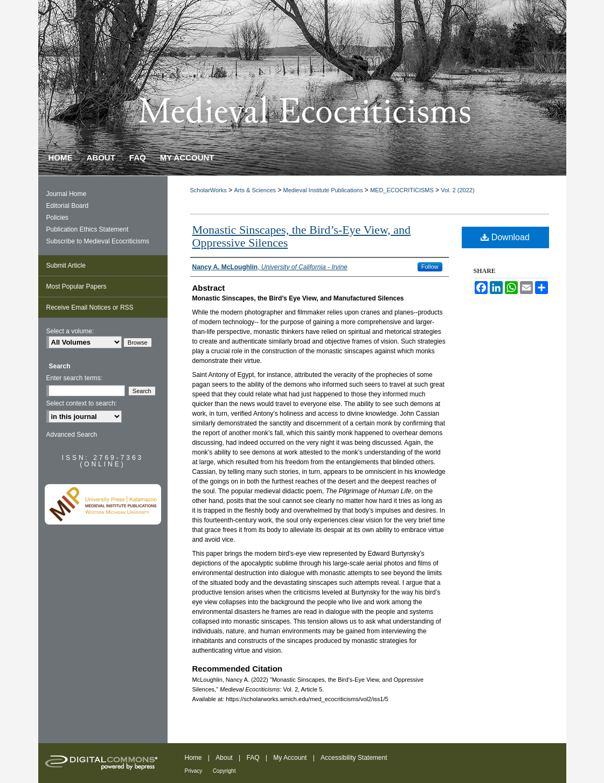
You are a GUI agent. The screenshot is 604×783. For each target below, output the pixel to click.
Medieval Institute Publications (324, 190)
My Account (290, 757)
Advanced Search (72, 434)
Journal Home (66, 194)
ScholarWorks (208, 190)
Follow (430, 266)
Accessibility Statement (354, 757)
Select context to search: (81, 403)
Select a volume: (70, 331)
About (224, 757)
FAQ (252, 757)
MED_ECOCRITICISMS (402, 190)
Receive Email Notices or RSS (90, 307)
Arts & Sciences (255, 190)
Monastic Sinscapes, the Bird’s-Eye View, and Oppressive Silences (301, 236)
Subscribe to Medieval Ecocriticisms (97, 241)
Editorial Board (67, 205)
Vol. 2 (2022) (457, 190)
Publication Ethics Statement (87, 229)
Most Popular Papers (76, 286)
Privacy (194, 771)
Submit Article (66, 265)
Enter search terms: (74, 378)
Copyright (224, 771)
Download (505, 237)
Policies (57, 217)
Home (193, 757)
